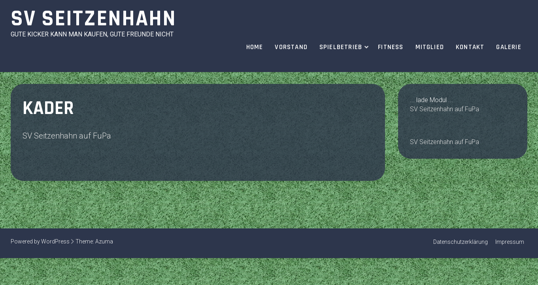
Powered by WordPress (40, 241)
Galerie (508, 47)
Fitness (390, 47)
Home (254, 47)
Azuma (104, 241)
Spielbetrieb (340, 47)
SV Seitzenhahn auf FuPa (67, 136)
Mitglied (429, 47)
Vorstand (291, 47)
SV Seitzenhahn (93, 19)
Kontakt (470, 47)
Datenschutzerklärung (460, 242)
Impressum (509, 242)
